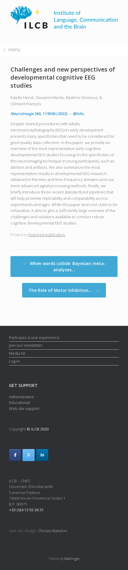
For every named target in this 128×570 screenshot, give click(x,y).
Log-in (14, 361)
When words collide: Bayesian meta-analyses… (64, 266)
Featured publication (46, 234)
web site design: (38, 530)
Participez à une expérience (34, 337)
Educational (19, 402)
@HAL (78, 113)
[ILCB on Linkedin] (42, 455)
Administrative (21, 396)
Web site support (24, 408)
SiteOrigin (72, 558)
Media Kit (17, 353)
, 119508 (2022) (38, 113)
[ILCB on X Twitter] (28, 455)
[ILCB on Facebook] (15, 455)
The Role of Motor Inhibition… (64, 290)
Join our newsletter (25, 345)
